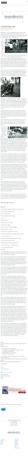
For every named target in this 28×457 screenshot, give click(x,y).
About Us (16, 440)
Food (1, 378)
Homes (2, 442)
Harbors (2, 443)
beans (5, 372)
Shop (15, 446)
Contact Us (16, 441)
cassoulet (2, 372)
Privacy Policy (17, 448)
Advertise (16, 442)
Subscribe (16, 443)
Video (16, 445)
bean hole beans (9, 372)
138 (1, 365)
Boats (1, 441)
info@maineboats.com (14, 425)
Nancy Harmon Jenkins (5, 369)
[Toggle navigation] (2, 13)
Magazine (2, 440)
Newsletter (16, 444)
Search (23, 22)
